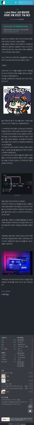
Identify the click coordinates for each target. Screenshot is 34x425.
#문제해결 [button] (7, 291)
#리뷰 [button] (2, 291)
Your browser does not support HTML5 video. (3, 392)
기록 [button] (17, 9)
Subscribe (22, 424)
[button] (17, 419)
